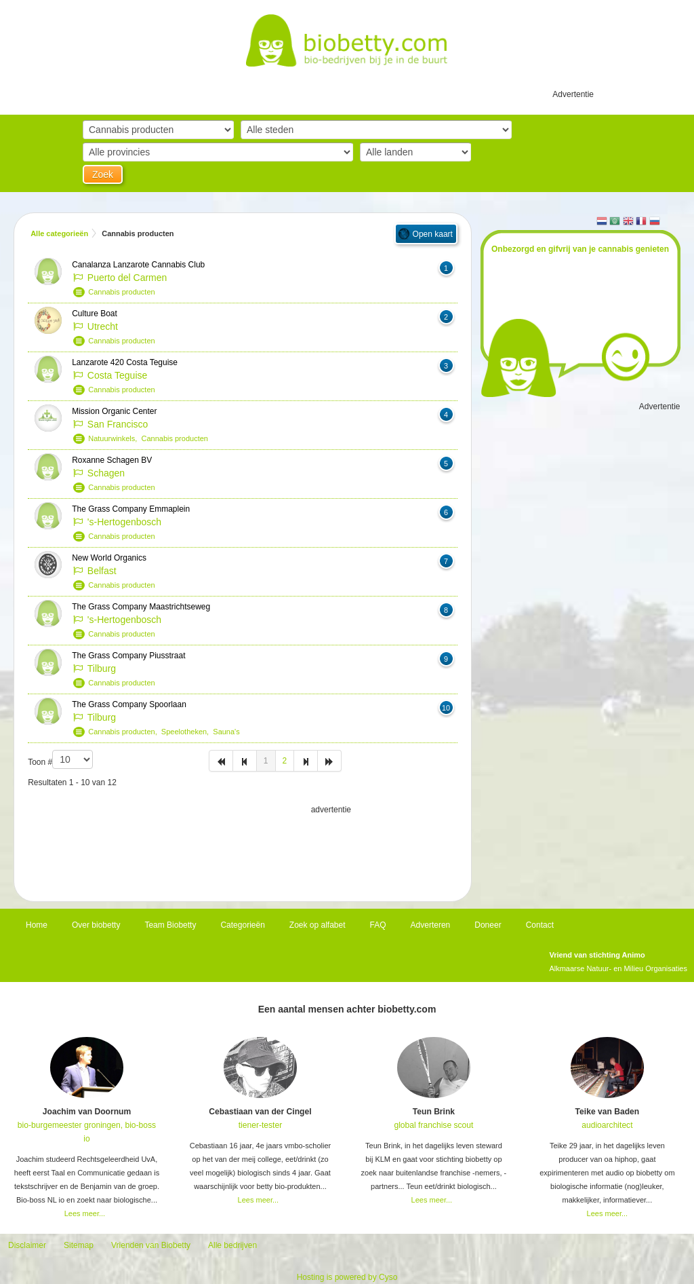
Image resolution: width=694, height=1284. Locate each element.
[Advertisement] (242, 850)
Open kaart (433, 234)
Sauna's (226, 732)
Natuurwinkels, (114, 438)
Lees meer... (85, 1213)
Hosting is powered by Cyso (347, 1277)
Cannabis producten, (124, 732)
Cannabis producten (121, 292)
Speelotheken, (187, 732)
